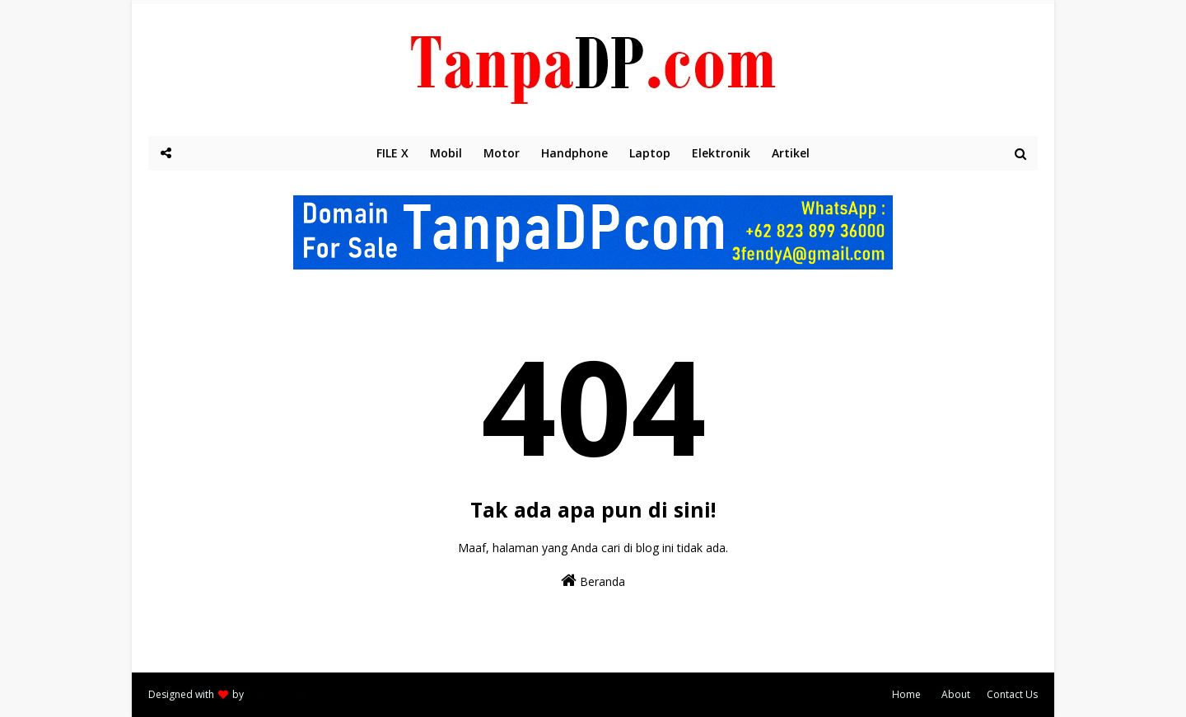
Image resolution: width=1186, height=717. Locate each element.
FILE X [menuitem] (392, 153)
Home (906, 694)
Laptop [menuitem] (649, 153)
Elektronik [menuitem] (721, 153)
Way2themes (276, 694)
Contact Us (1012, 694)
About (955, 694)
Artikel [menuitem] (791, 153)
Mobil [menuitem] (446, 153)
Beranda (593, 580)
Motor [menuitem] (501, 153)
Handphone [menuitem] (574, 153)
